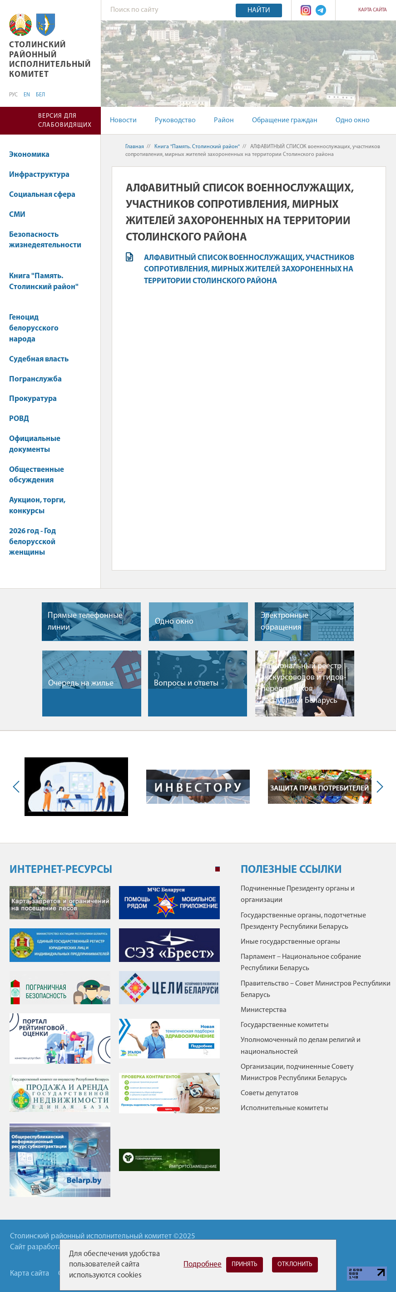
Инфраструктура (43, 175)
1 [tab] (217, 869)
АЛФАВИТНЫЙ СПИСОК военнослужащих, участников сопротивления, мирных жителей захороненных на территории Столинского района (249, 269)
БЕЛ (40, 95)
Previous (18, 787)
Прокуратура (37, 399)
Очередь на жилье (81, 683)
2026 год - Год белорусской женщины (32, 542)
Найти (259, 10)
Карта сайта (372, 10)
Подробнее (202, 1264)
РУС (13, 95)
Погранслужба (35, 379)
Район (224, 120)
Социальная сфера (46, 195)
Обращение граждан (284, 120)
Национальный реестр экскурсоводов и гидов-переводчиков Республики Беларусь (303, 683)
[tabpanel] (115, 1046)
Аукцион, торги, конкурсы (37, 505)
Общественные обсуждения (36, 475)
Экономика (33, 155)
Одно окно (353, 120)
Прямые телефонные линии (85, 621)
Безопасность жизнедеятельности (45, 245)
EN (27, 95)
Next (377, 787)
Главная (134, 147)
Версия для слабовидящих (65, 121)
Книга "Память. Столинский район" (44, 286)
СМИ (21, 215)
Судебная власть (39, 359)
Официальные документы (34, 444)
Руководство (175, 120)
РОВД (19, 419)
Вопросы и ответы (186, 683)
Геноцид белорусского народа (34, 328)
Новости (123, 120)
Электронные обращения (284, 621)
